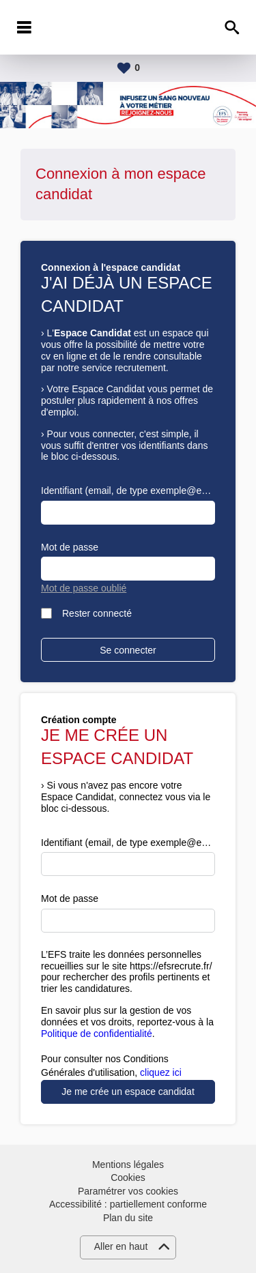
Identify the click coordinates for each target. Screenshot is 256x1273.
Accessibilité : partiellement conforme (128, 1204)
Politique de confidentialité (96, 1033)
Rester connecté (97, 613)
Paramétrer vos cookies (128, 1191)
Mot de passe (69, 547)
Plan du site (128, 1217)
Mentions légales (128, 1164)
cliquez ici (161, 1072)
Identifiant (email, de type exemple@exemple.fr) (128, 490)
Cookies (128, 1177)
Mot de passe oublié (83, 588)
